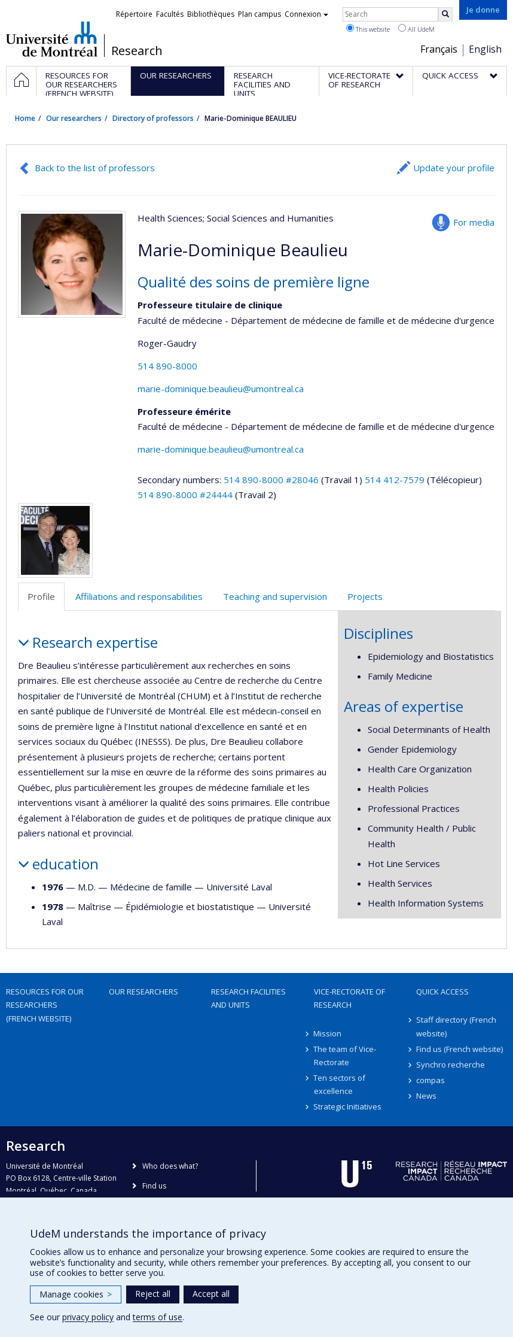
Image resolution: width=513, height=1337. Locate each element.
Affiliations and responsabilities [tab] (139, 596)
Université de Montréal (51, 39)
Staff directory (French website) (456, 1026)
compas (430, 1080)
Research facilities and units (248, 998)
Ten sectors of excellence (340, 1084)
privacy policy (88, 1317)
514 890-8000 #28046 (271, 480)
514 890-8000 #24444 (185, 495)
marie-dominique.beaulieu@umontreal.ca (221, 389)
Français (438, 49)
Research (137, 51)
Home (25, 118)
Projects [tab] (365, 596)
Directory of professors (153, 118)
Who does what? (170, 1166)
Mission (328, 1033)
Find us (154, 1186)
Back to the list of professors (95, 168)
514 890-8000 (167, 366)
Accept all (211, 1293)
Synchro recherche (450, 1064)
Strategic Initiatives (348, 1106)
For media (473, 222)
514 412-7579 (396, 480)
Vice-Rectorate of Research (349, 998)
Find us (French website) (459, 1049)
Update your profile (453, 168)
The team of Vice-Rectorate (345, 1056)
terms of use (157, 1317)
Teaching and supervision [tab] (275, 596)
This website (368, 29)
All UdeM (416, 29)
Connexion (306, 14)
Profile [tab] (41, 596)
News (426, 1095)
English (485, 49)
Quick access (442, 991)
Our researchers (74, 118)
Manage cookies (75, 1294)
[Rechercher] (445, 14)
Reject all (152, 1293)
